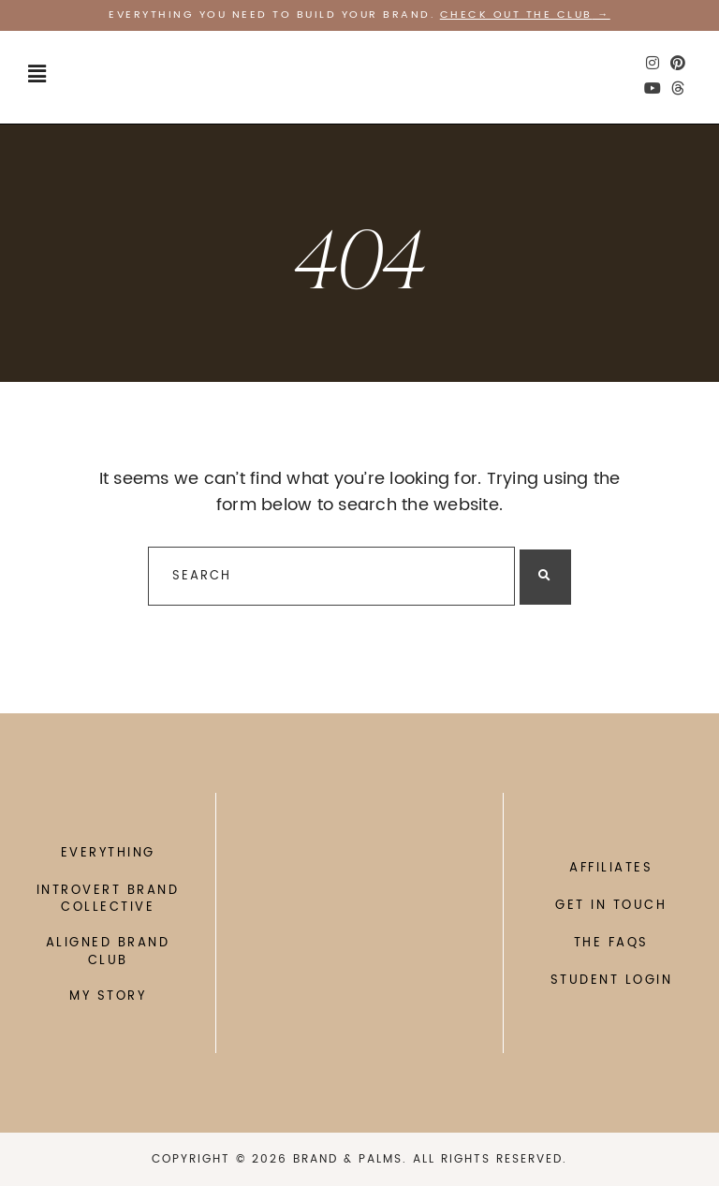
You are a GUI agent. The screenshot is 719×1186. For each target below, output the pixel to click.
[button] (37, 75)
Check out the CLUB (516, 15)
